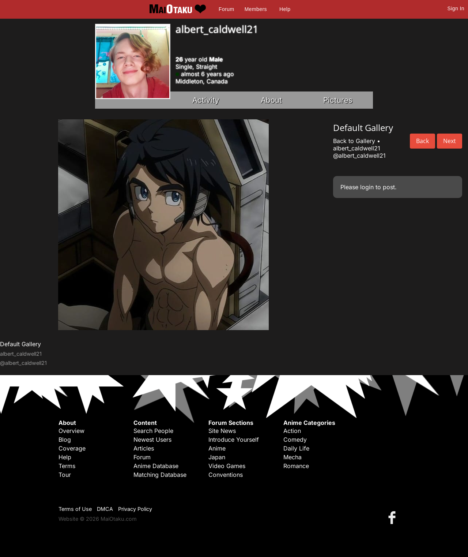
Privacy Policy (135, 509)
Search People (153, 430)
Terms (66, 466)
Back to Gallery (354, 141)
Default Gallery (20, 344)
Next (449, 141)
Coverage (72, 448)
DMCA (105, 509)
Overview (71, 430)
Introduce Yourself (233, 439)
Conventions (225, 474)
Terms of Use (75, 509)
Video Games (226, 466)
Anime (217, 448)
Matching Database (159, 474)
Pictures (337, 100)
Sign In (456, 8)
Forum (226, 9)
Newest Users (152, 439)
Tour (64, 474)
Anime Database (155, 466)
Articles (143, 448)
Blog (64, 439)
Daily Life (296, 448)
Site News (222, 430)
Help (284, 9)
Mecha (292, 457)
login (367, 187)
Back (422, 141)
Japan (216, 457)
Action (292, 430)
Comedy (295, 439)
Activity (205, 100)
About (271, 100)
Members (256, 9)
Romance (296, 466)
